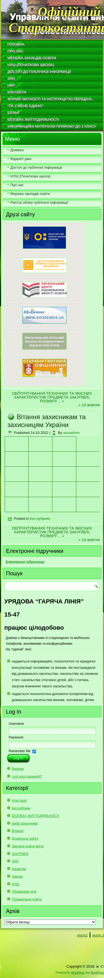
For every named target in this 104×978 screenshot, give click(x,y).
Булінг (13, 112)
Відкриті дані (21, 159)
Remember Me (19, 751)
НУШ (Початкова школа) (30, 65)
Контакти (16, 92)
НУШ (15, 884)
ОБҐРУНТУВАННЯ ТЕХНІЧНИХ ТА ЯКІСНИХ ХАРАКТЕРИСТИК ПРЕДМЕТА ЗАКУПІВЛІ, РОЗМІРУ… (52, 397)
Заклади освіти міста (28, 846)
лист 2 (98, 935)
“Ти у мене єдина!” (25, 106)
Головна (15, 44)
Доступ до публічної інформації (39, 71)
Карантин (19, 869)
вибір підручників (25, 823)
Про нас (15, 51)
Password (16, 737)
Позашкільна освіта (27, 899)
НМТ (11, 85)
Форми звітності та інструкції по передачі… (51, 99)
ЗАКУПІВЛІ (20, 854)
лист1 (82, 935)
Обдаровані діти (24, 892)
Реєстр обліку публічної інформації (39, 202)
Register (18, 769)
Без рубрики (40, 518)
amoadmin (71, 433)
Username (16, 724)
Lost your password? (27, 776)
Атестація (19, 800)
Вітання (17, 831)
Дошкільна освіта (25, 838)
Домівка (17, 150)
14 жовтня (91, 405)
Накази (17, 876)
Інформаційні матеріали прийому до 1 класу (51, 126)
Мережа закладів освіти (31, 58)
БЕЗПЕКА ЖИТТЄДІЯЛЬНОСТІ (33, 119)
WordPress (78, 972)
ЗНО (11, 78)
